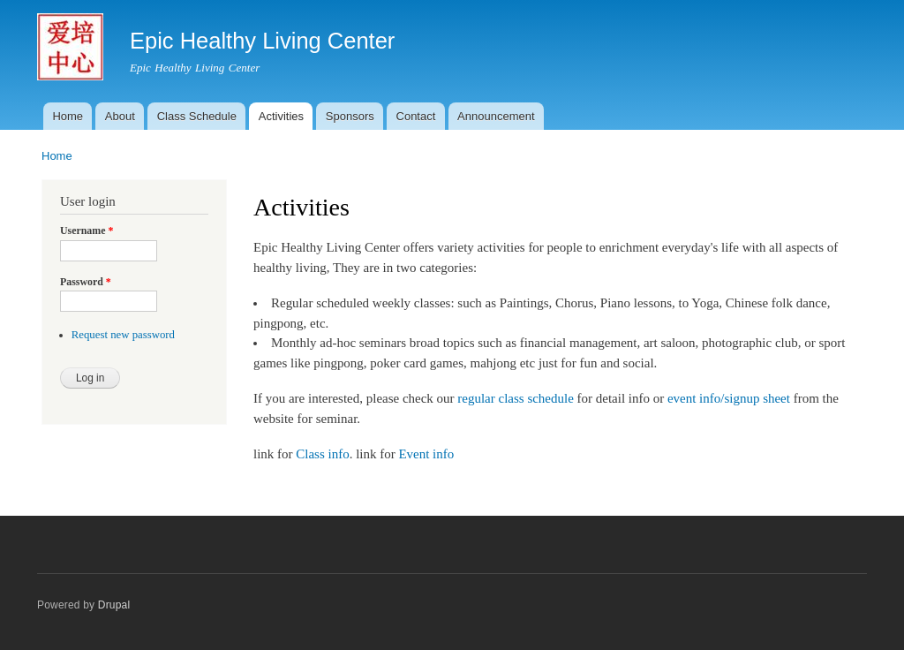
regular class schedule (515, 398)
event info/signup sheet (728, 398)
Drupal (114, 605)
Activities (281, 116)
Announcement (495, 116)
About (120, 116)
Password (85, 282)
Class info (322, 454)
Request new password (123, 335)
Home (67, 116)
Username (86, 230)
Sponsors (350, 116)
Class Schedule (197, 116)
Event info (426, 454)
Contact (416, 116)
